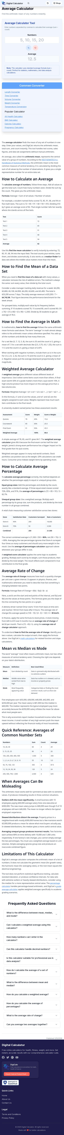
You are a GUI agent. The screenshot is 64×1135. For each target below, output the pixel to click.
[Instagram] (12, 1057)
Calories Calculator (13, 124)
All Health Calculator (14, 116)
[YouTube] (17, 1057)
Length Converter (12, 92)
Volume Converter (13, 99)
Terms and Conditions (11, 1114)
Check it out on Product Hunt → (16, 1074)
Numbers (32, 35)
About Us (6, 1099)
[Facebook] (3, 1057)
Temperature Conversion (16, 107)
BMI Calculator (11, 120)
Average (32, 54)
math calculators (27, 638)
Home (4, 1095)
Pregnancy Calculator (14, 127)
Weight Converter (12, 103)
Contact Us (7, 1103)
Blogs (57, 3)
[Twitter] (7, 1057)
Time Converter (11, 96)
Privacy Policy (8, 1118)
